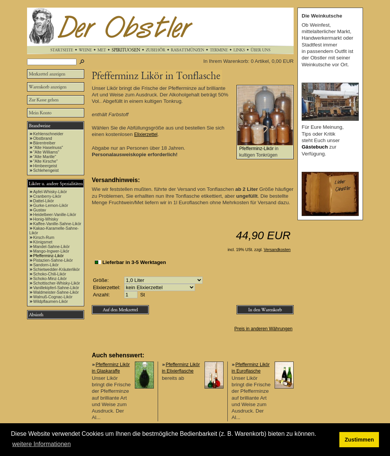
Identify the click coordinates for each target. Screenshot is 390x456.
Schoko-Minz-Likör (50, 278)
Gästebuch (315, 147)
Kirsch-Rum (43, 237)
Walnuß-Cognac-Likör (52, 296)
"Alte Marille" (44, 156)
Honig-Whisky (45, 219)
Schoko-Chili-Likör (49, 274)
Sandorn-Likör (46, 264)
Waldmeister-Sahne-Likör (56, 292)
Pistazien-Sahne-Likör (53, 260)
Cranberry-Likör (47, 196)
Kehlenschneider (48, 133)
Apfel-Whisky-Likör (50, 191)
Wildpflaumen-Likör (50, 301)
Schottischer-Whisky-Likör (56, 283)
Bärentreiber (44, 143)
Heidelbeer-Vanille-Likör (54, 214)
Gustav (39, 210)
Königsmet (42, 242)
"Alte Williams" (46, 152)
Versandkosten (277, 249)
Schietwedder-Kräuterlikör (56, 269)
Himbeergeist (45, 165)
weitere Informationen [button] (41, 444)
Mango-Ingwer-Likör (51, 251)
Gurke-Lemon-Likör (50, 205)
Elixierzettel (145, 134)
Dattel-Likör (43, 200)
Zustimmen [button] (359, 440)
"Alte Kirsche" (45, 161)
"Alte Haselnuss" (48, 147)
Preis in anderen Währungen (263, 328)
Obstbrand (42, 138)
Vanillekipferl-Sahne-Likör (56, 287)
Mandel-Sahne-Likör (51, 246)
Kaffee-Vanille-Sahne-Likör (57, 223)
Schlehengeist (46, 170)
